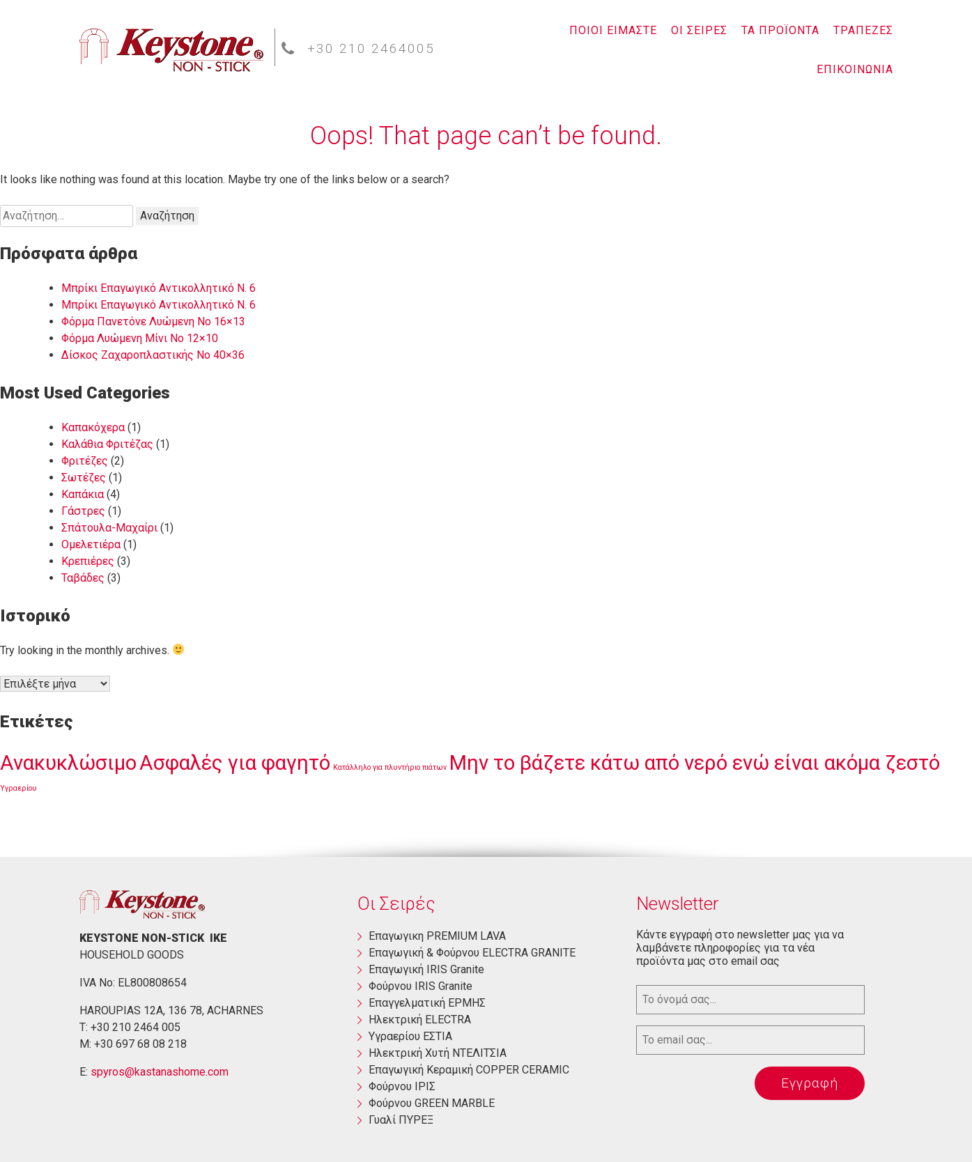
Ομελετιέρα (91, 544)
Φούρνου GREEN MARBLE (432, 1103)
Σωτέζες (83, 477)
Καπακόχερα (93, 427)
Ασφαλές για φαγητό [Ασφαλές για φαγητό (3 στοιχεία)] (234, 763)
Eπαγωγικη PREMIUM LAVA (437, 936)
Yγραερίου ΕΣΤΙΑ (410, 1036)
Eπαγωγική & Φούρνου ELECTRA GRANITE (472, 952)
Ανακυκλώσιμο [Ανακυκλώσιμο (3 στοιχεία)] (68, 763)
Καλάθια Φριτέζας (107, 444)
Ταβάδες (83, 577)
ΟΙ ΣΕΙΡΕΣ (699, 30)
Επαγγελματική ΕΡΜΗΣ (427, 1002)
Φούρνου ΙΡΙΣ (402, 1086)
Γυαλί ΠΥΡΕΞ (401, 1119)
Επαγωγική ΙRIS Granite (426, 969)
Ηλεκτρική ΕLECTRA (420, 1019)
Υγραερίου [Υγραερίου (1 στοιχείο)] (18, 788)
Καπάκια (82, 494)
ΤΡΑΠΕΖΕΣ (863, 30)
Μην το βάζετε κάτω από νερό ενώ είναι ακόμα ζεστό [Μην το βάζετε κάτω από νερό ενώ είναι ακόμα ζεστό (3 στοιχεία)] (694, 763)
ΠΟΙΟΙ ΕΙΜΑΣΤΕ (613, 30)
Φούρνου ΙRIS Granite (420, 986)
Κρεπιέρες (87, 561)
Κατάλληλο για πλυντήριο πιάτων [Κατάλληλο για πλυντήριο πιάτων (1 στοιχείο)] (390, 767)
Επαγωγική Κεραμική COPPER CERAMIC (469, 1069)
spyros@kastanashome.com (160, 1071)
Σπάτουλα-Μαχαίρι (109, 527)
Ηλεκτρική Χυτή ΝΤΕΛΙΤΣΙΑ (438, 1053)
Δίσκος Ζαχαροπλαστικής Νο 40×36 (153, 355)
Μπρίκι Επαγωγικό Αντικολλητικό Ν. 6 (158, 288)
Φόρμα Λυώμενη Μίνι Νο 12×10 (139, 338)
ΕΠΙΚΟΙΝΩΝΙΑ (855, 69)
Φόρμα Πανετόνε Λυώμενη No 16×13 (153, 321)
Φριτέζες (84, 460)
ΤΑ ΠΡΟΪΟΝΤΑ (780, 30)
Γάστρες (83, 511)
